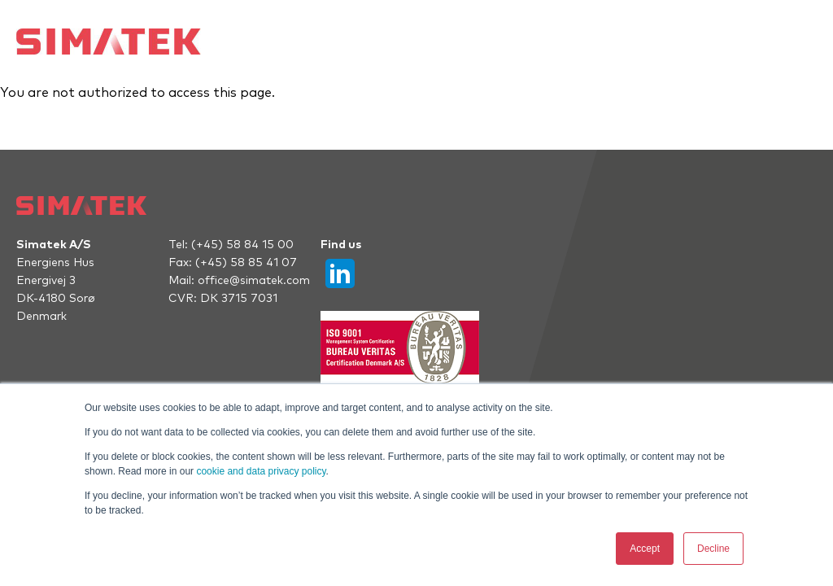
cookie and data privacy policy (260, 471)
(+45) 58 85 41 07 (246, 263)
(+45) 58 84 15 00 (242, 245)
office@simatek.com (254, 280)
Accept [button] (645, 548)
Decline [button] (713, 548)
